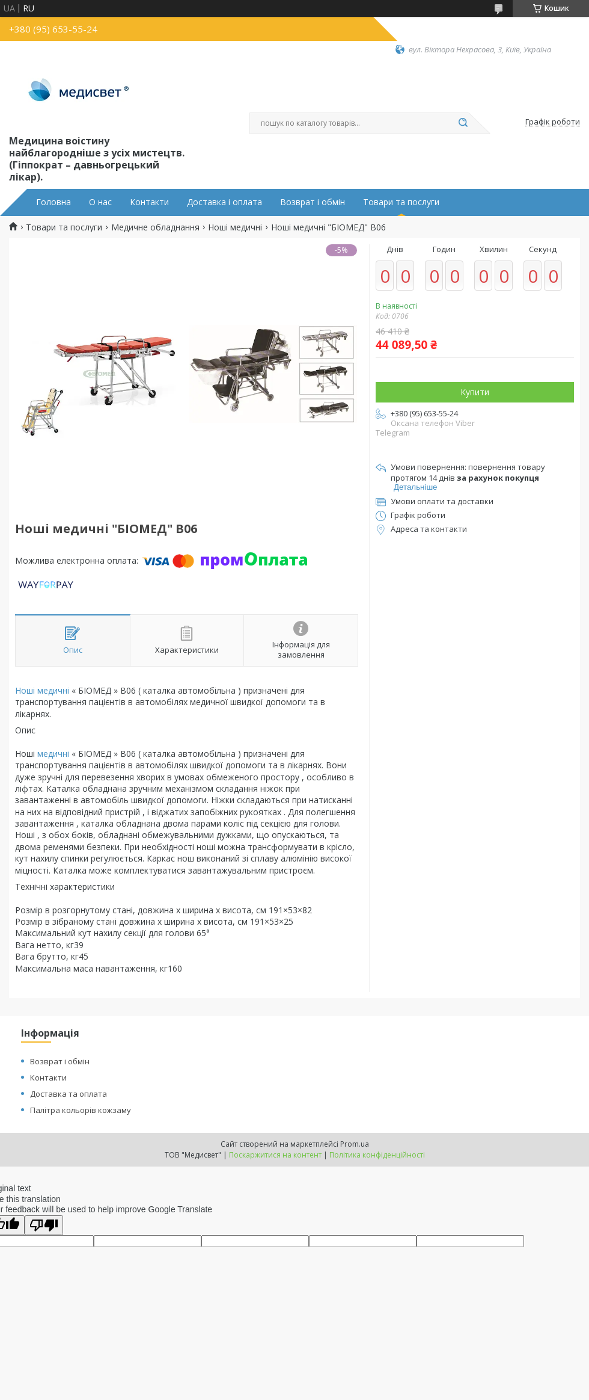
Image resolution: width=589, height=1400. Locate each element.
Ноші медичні (235, 227)
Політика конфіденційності (377, 1155)
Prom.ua (354, 1144)
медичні (53, 753)
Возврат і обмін (312, 202)
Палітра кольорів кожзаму (80, 1110)
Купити (474, 392)
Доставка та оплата (68, 1093)
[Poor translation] (44, 1225)
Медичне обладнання (155, 227)
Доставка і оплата (224, 202)
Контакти (149, 202)
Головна (53, 202)
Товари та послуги (401, 202)
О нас (100, 202)
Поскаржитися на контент (275, 1155)
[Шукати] (463, 123)
